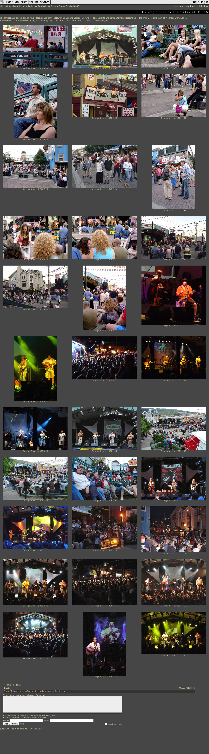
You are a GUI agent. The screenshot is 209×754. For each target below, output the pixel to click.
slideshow (203, 6)
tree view (178, 6)
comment (10, 685)
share (18, 685)
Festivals (42, 6)
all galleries (28, 6)
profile (17, 6)
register (23, 715)
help (22, 724)
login (15, 715)
